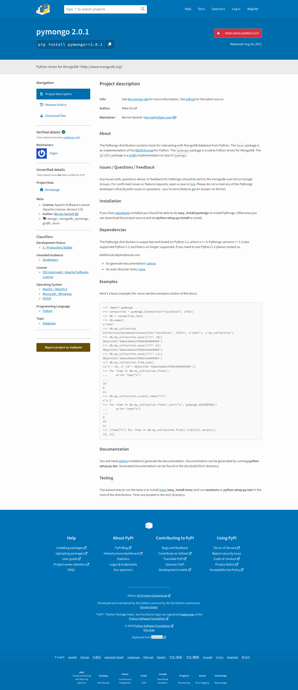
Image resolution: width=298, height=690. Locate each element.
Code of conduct (225, 559)
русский (207, 657)
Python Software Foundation (147, 618)
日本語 (97, 657)
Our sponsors (123, 570)
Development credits (173, 570)
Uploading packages (70, 553)
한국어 (246, 657)
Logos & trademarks (123, 564)
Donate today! (149, 607)
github (190, 99)
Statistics (123, 559)
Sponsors (218, 9)
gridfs (133, 155)
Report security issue (226, 553)
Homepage (50, 189)
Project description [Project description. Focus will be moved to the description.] (56, 94)
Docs (201, 9)
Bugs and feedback (175, 548)
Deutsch (161, 657)
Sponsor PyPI (175, 564)
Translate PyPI (173, 559)
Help (188, 9)
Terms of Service (224, 548)
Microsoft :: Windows (57, 294)
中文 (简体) (176, 657)
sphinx (151, 263)
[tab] (63, 94)
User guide (69, 559)
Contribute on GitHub (173, 553)
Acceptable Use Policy (225, 570)
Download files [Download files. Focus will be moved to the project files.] (53, 116)
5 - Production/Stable (57, 247)
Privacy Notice (225, 564)
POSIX (47, 298)
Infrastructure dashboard (121, 553)
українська (133, 657)
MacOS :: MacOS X (55, 289)
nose (141, 269)
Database (49, 323)
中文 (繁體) (192, 657)
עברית (219, 657)
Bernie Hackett (64, 214)
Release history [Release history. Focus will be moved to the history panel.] (53, 105)
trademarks (187, 614)
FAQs (71, 570)
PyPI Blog (121, 548)
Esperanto (232, 657)
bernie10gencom (158, 117)
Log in (236, 9)
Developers (50, 259)
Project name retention (70, 564)
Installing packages (69, 548)
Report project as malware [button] (63, 347)
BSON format (144, 150)
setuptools (122, 213)
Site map (149, 630)
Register (253, 9)
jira (193, 184)
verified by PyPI (71, 137)
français (85, 657)
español (72, 657)
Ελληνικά (148, 657)
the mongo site (138, 99)
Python (48, 311)
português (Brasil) (114, 657)
